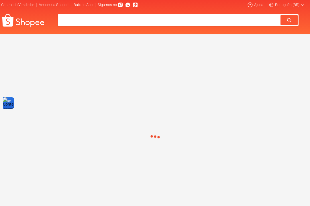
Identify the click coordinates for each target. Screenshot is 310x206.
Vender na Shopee (53, 5)
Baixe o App (83, 5)
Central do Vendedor (17, 5)
